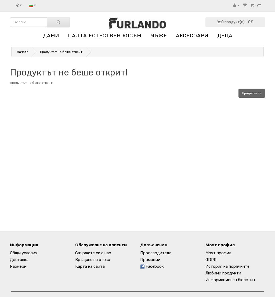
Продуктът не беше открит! (61, 52)
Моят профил (218, 253)
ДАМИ (51, 35)
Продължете (252, 93)
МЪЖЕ (158, 35)
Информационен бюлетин (230, 279)
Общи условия (23, 253)
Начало (22, 52)
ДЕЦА (225, 35)
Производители (155, 253)
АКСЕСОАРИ (192, 35)
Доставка (19, 259)
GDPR (210, 259)
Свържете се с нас (93, 253)
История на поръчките (227, 266)
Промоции (150, 259)
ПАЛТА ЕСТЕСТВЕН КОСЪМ (104, 35)
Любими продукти (223, 273)
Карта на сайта (90, 266)
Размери (18, 266)
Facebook (152, 266)
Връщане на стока (92, 259)
